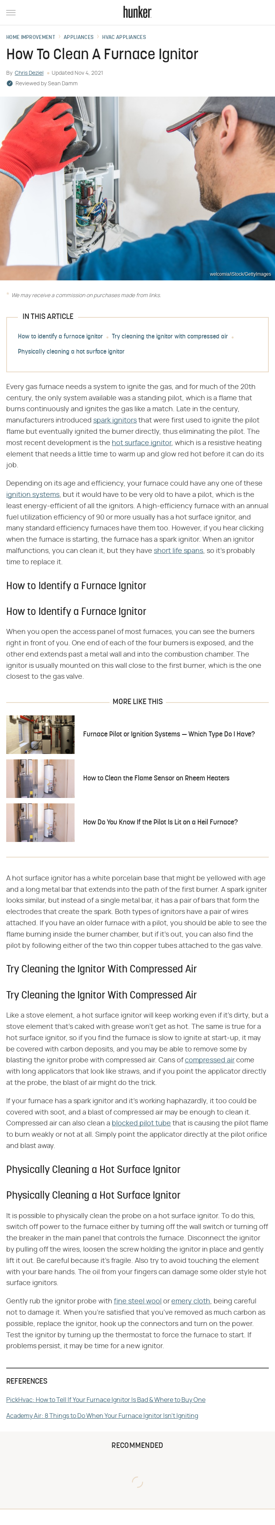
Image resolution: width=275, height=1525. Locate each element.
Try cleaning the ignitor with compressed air (170, 337)
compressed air (210, 1060)
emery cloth (190, 1301)
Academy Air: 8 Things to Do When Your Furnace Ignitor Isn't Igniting (102, 1416)
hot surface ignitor (141, 443)
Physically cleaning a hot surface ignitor (71, 352)
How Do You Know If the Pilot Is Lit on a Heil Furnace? (160, 822)
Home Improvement (30, 38)
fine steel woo (137, 1301)
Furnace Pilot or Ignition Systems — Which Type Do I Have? (169, 734)
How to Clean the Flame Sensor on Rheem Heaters (156, 778)
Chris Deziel (29, 73)
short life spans (178, 551)
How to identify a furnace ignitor (60, 337)
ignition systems (32, 494)
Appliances (79, 38)
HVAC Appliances (124, 38)
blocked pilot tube (141, 1123)
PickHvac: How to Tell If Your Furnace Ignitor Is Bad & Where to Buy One (105, 1400)
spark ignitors (115, 420)
